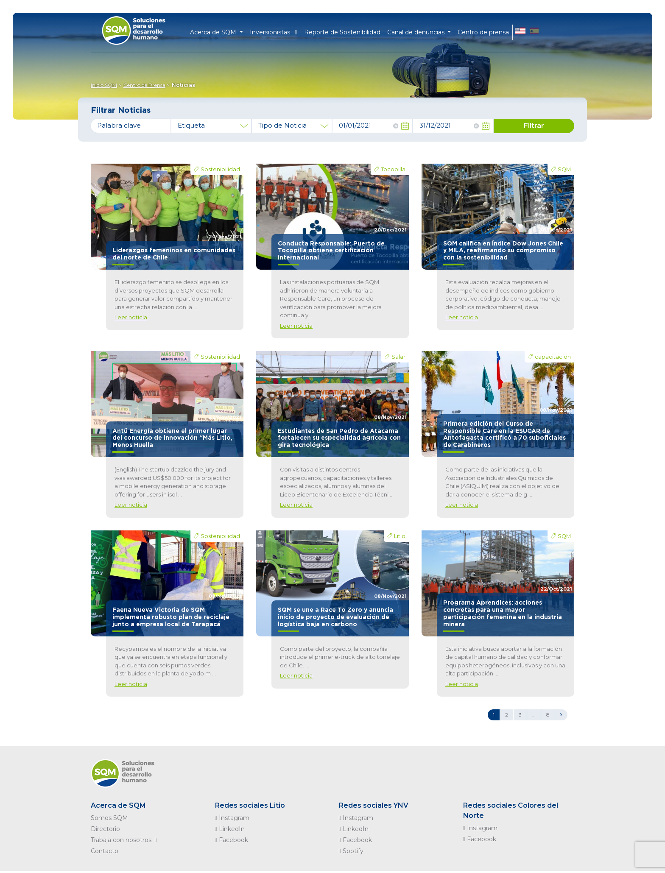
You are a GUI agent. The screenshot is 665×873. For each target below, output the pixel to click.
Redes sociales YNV (373, 805)
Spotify (351, 851)
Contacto (104, 851)
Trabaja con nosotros (125, 840)
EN (520, 32)
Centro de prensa (483, 32)
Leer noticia (131, 317)
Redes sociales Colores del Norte (510, 810)
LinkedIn (230, 829)
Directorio (105, 829)
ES (534, 32)
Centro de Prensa (144, 85)
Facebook (231, 840)
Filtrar (534, 126)
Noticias (183, 85)
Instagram (232, 818)
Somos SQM (109, 818)
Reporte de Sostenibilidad (342, 32)
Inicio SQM (104, 85)
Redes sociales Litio (250, 805)
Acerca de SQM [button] (214, 32)
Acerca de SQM (118, 805)
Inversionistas (273, 32)
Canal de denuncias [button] (416, 32)
